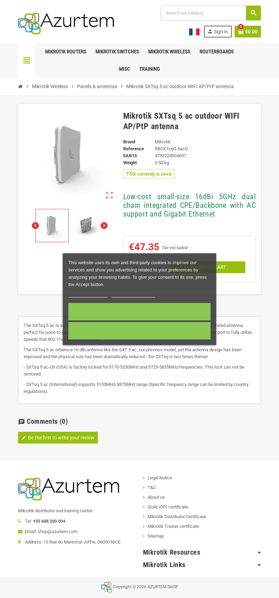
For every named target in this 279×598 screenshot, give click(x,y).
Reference (133, 148)
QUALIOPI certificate (167, 506)
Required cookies (139, 330)
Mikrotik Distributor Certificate (176, 516)
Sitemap (155, 536)
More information (88, 294)
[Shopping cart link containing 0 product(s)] (248, 31)
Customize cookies (133, 294)
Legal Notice (159, 477)
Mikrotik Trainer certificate (173, 526)
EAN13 (130, 155)
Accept (139, 311)
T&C (151, 487)
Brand (129, 141)
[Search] (211, 13)
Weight (130, 162)
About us (156, 497)
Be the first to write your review (58, 437)
